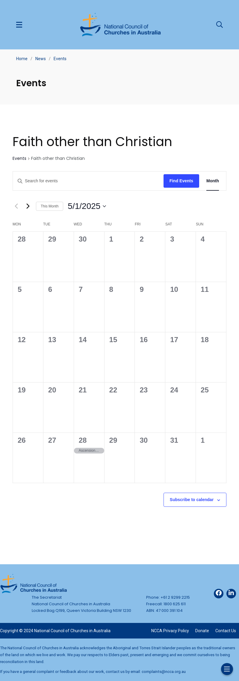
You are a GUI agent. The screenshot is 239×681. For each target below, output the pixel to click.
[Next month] (27, 206)
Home (22, 58)
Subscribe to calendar (192, 499)
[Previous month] (16, 206)
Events (60, 58)
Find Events (181, 180)
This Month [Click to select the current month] (49, 206)
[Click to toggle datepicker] (87, 206)
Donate (202, 630)
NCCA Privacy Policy (170, 630)
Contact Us (225, 630)
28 (83, 440)
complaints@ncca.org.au (164, 671)
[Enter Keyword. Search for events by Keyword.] (88, 181)
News (40, 58)
